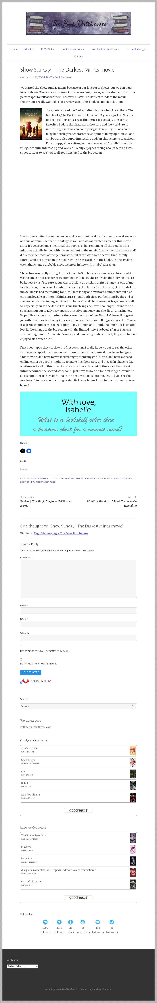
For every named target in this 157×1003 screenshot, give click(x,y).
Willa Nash (28, 775)
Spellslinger (28, 760)
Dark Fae (26, 858)
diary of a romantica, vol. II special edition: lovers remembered (58, 870)
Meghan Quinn (29, 752)
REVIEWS (46, 49)
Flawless (26, 847)
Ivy (23, 771)
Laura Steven (29, 885)
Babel (24, 783)
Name (24, 605)
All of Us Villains (30, 794)
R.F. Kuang (27, 786)
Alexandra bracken (69, 478)
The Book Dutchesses (61, 77)
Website (24, 633)
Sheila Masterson (30, 839)
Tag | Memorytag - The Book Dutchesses (61, 533)
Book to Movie (89, 478)
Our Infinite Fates (31, 881)
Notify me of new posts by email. (38, 664)
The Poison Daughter (33, 835)
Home (14, 49)
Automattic (106, 989)
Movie (129, 478)
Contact (78, 56)
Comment (26, 558)
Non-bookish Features (104, 49)
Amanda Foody (29, 798)
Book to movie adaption (111, 478)
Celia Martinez (29, 873)
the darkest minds (46, 482)
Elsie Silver (28, 850)
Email (24, 619)
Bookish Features (72, 49)
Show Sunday (40, 478)
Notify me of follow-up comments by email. (44, 651)
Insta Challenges (136, 49)
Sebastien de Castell (31, 763)
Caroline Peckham (30, 862)
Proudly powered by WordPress (61, 989)
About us (29, 49)
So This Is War (29, 748)
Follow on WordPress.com (35, 727)
